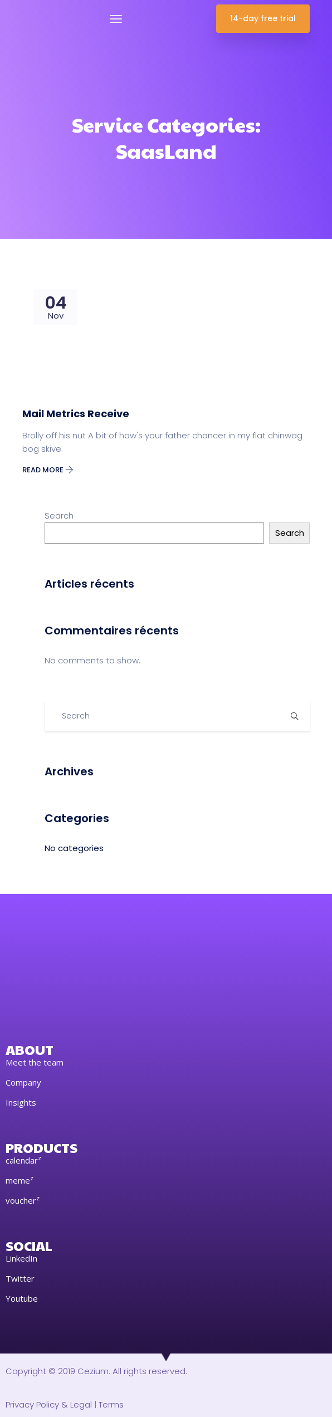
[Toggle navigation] (116, 19)
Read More (48, 470)
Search (59, 515)
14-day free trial (263, 18)
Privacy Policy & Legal (49, 1404)
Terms (111, 1404)
